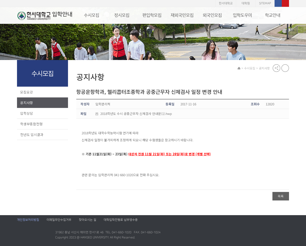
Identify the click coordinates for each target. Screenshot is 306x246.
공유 (276, 68)
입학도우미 (242, 15)
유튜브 (285, 3)
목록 (281, 196)
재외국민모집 (182, 15)
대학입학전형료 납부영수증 (121, 220)
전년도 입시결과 (31, 134)
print (285, 68)
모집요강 (26, 91)
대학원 (246, 3)
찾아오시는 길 (87, 220)
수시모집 (91, 15)
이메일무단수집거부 (59, 220)
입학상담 (26, 113)
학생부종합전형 (31, 123)
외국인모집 (212, 15)
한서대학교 (226, 3)
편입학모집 (152, 15)
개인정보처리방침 (28, 220)
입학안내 (44, 15)
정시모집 (121, 15)
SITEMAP (265, 3)
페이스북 (278, 3)
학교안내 (272, 15)
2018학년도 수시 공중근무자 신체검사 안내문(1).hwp (134, 113)
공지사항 (26, 102)
